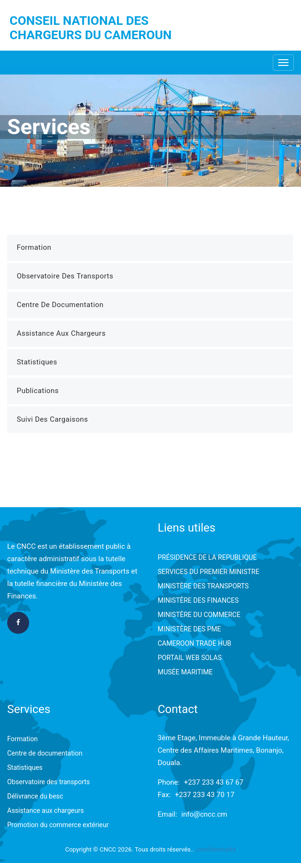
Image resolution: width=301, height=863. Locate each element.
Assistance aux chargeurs (45, 810)
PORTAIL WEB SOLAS (190, 657)
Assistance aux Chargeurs (61, 333)
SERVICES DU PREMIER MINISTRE (208, 571)
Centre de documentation (44, 753)
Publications (38, 390)
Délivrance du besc (35, 796)
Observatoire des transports (48, 782)
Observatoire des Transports (65, 276)
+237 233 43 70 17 (205, 794)
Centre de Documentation (60, 304)
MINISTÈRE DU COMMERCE (199, 614)
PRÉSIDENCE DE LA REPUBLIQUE (207, 557)
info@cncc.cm (204, 814)
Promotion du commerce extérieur (57, 825)
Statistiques (37, 362)
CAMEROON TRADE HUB (194, 643)
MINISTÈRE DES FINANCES (198, 600)
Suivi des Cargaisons (52, 419)
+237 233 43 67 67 (214, 782)
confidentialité (216, 849)
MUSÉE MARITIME (185, 672)
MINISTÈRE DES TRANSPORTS (203, 586)
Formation (34, 247)
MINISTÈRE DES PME (189, 629)
